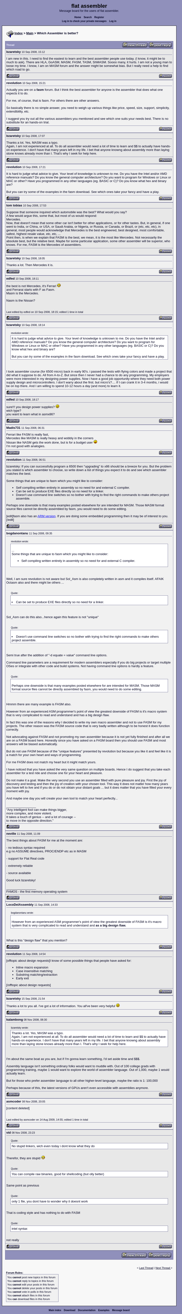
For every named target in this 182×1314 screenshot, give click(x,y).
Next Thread (163, 1267)
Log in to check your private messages (84, 21)
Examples (103, 1310)
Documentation (87, 1310)
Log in (112, 21)
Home (77, 17)
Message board (121, 1310)
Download (69, 1310)
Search (88, 17)
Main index (55, 1310)
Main (30, 33)
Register (99, 17)
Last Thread (146, 1267)
